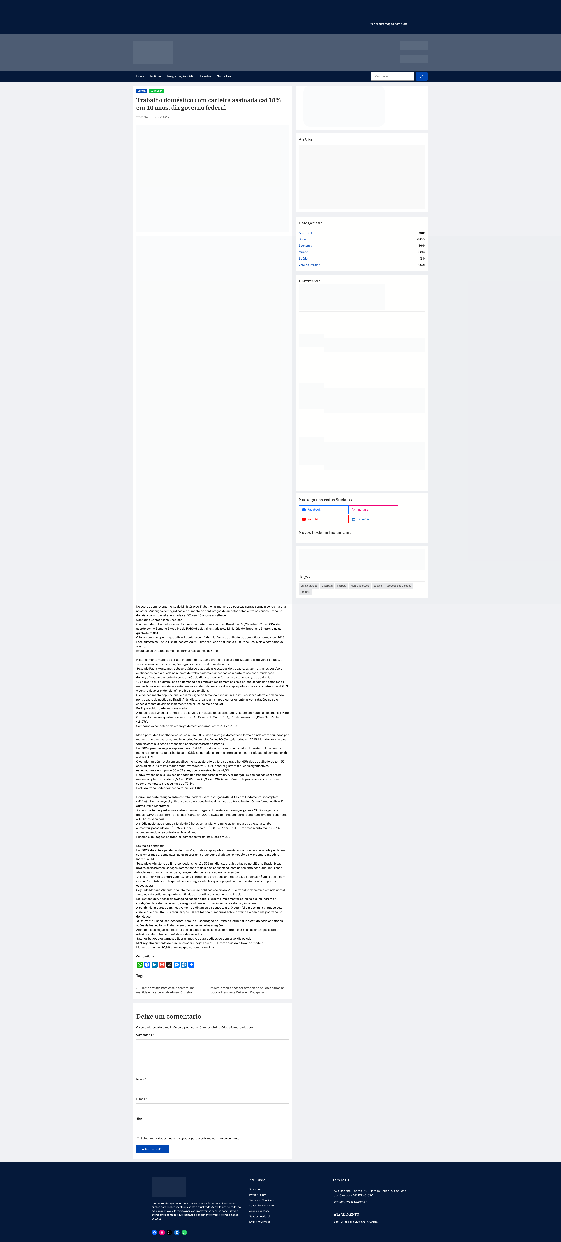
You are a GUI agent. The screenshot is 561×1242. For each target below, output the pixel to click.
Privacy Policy (244, 1146)
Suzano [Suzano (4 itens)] (349, 583)
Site (139, 1070)
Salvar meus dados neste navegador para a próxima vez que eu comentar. (191, 1090)
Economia (165, 91)
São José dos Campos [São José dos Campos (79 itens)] (370, 583)
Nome (141, 1030)
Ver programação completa (389, 24)
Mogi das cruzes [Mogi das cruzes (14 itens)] (404, 577)
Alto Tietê (350, 231)
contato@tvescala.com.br (344, 1153)
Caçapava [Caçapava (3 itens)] (371, 577)
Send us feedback (247, 1167)
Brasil (150, 91)
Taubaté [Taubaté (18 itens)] (392, 583)
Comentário (145, 986)
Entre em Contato (246, 1173)
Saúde (347, 257)
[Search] (422, 76)
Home (140, 76)
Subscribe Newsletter (249, 1156)
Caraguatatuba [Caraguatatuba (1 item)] (353, 577)
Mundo (348, 251)
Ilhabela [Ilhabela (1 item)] (386, 577)
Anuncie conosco (246, 1162)
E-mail (141, 1050)
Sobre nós (242, 1140)
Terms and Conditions (249, 1151)
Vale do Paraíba (354, 264)
